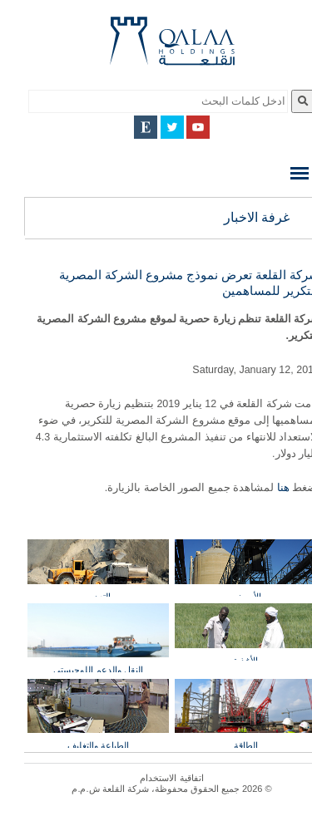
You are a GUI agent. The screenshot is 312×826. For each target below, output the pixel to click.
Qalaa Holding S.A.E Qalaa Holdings (156, 48)
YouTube (182, 127)
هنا (265, 488)
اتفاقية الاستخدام (155, 778)
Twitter (156, 127)
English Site (129, 127)
